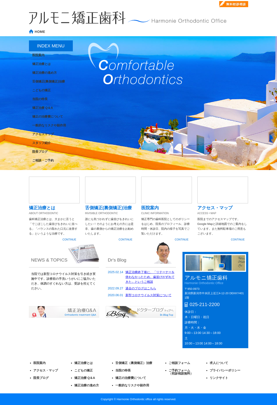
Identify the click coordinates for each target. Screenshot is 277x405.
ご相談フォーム (179, 363)
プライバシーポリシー (225, 370)
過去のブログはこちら (140, 288)
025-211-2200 (197, 4)
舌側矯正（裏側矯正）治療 (133, 363)
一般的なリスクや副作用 (132, 385)
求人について (219, 363)
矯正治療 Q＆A (84, 378)
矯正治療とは (83, 363)
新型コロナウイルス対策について (148, 295)
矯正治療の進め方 (86, 385)
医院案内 (39, 363)
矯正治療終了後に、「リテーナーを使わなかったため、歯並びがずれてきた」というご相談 (150, 276)
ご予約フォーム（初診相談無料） (181, 372)
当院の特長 (123, 370)
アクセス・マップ (45, 370)
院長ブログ (41, 378)
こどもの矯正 (83, 370)
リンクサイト (219, 378)
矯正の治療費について (130, 378)
